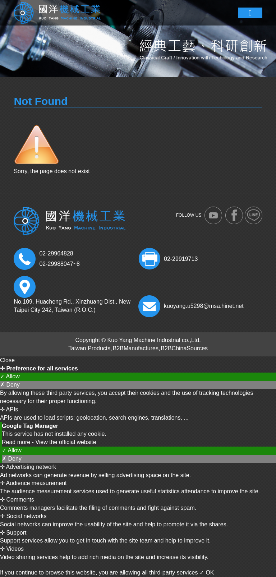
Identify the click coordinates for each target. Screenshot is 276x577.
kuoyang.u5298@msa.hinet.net (204, 306)
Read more (17, 442)
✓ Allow (10, 376)
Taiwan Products (89, 348)
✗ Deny (10, 385)
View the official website (65, 442)
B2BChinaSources (184, 348)
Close (7, 360)
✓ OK (206, 572)
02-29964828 (56, 253)
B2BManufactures (135, 348)
